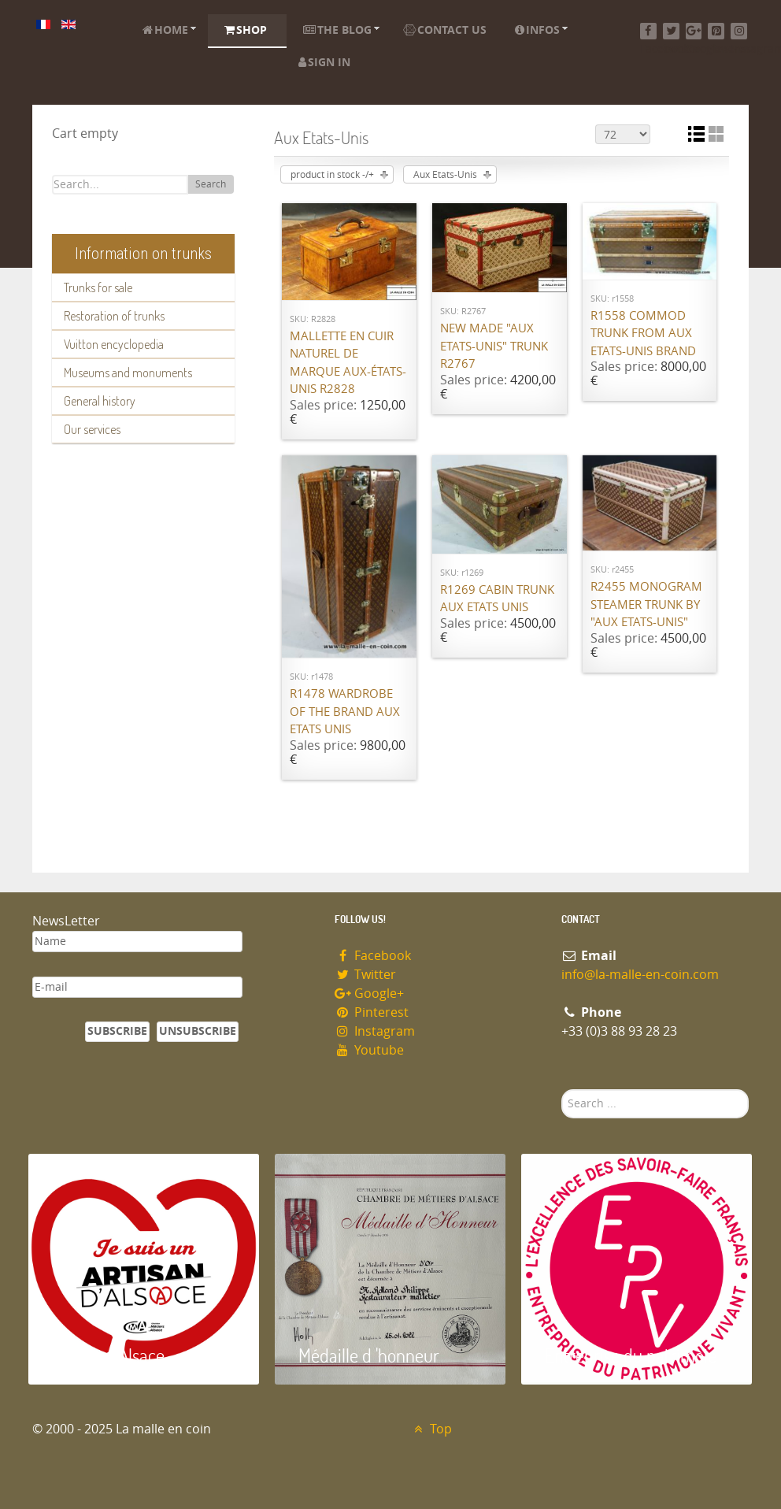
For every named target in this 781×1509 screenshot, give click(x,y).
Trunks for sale (98, 287)
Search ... (561, 1089)
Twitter (365, 974)
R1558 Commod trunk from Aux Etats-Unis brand (643, 333)
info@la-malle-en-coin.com (640, 974)
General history (99, 401)
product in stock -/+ (332, 174)
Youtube (369, 1050)
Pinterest (372, 1012)
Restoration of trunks (114, 316)
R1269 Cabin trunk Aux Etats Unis (497, 599)
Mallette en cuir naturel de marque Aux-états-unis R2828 (348, 363)
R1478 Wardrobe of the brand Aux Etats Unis (345, 711)
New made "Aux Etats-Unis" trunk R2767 (494, 346)
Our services (92, 429)
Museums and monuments (128, 372)
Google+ (369, 993)
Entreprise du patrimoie (630, 1355)
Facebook (373, 955)
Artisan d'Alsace (108, 1355)
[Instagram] (739, 31)
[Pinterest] (716, 31)
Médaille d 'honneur (368, 1355)
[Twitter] (671, 31)
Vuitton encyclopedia (114, 344)
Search (210, 184)
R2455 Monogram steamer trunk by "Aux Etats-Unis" (646, 604)
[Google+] (694, 31)
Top (431, 1429)
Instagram (375, 1031)
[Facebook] (648, 31)
